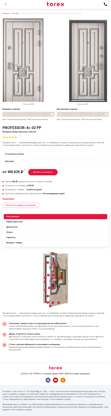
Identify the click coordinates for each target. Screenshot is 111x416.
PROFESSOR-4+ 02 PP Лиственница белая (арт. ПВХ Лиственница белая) (52, 13)
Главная (5, 13)
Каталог (15, 13)
